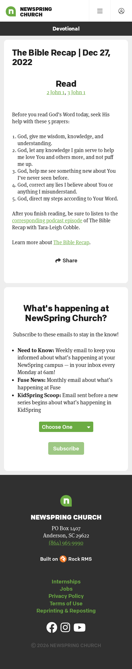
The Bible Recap (71, 242)
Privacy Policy (66, 596)
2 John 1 (56, 92)
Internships (66, 581)
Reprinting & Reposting (66, 610)
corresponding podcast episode (47, 220)
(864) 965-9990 (66, 542)
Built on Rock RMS (66, 559)
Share (66, 260)
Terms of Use (66, 603)
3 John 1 (76, 92)
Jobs (66, 588)
